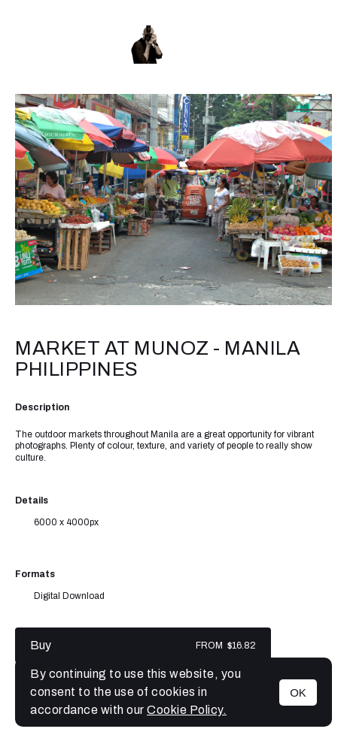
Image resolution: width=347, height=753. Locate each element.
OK (298, 692)
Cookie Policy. (187, 709)
